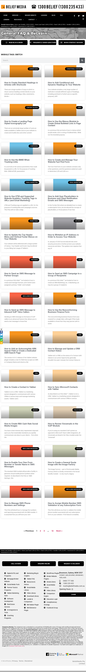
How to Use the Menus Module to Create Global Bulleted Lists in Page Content (64, 123)
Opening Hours (65, 589)
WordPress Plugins (53, 573)
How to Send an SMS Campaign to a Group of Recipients (64, 274)
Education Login (52, 599)
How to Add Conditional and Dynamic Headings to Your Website (64, 83)
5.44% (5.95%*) (30, 26)
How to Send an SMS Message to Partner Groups (19, 274)
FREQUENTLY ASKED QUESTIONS (43, 42)
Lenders (6, 19)
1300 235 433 (68, 583)
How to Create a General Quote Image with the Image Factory (62, 463)
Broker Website (30, 15)
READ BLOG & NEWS (14, 42)
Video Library (31, 593)
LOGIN (73, 594)
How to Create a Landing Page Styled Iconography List (18, 122)
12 (52, 531)
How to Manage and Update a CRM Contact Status (64, 349)
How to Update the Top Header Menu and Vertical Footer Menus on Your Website (20, 237)
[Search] (82, 60)
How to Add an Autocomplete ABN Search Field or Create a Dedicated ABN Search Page (20, 350)
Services (16, 15)
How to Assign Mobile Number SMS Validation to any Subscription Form (64, 504)
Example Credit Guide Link (17, 646)
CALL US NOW (16, 564)
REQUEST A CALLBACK (72, 564)
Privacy (15, 661)
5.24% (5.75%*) (49, 24)
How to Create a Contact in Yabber (20, 387)
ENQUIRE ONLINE (44, 564)
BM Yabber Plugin (33, 605)
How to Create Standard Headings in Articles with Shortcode (21, 83)
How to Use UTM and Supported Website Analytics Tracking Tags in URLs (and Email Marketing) (20, 198)
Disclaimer (29, 661)
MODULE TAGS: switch (11, 54)
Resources (19, 19)
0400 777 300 (68, 581)
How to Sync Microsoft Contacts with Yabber (63, 388)
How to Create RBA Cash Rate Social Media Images (21, 424)
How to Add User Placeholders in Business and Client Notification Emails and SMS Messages (63, 198)
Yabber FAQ (31, 579)
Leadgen (44, 15)
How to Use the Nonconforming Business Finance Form (62, 311)
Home (5, 15)
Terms (21, 661)
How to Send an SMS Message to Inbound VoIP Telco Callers (19, 311)
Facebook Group (52, 608)
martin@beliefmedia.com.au (74, 586)
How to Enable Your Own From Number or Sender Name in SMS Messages (19, 464)
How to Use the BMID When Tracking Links (17, 161)
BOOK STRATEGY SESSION (72, 42)
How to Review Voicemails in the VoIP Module (63, 424)
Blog (53, 15)
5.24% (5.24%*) (30, 24)
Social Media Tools (13, 584)
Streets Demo (51, 582)
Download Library (33, 596)
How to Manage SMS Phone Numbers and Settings (17, 504)
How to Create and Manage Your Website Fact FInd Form (63, 161)
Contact (32, 19)
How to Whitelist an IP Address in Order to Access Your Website (63, 236)
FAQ (61, 15)
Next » (59, 531)
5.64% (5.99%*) (13, 26)
